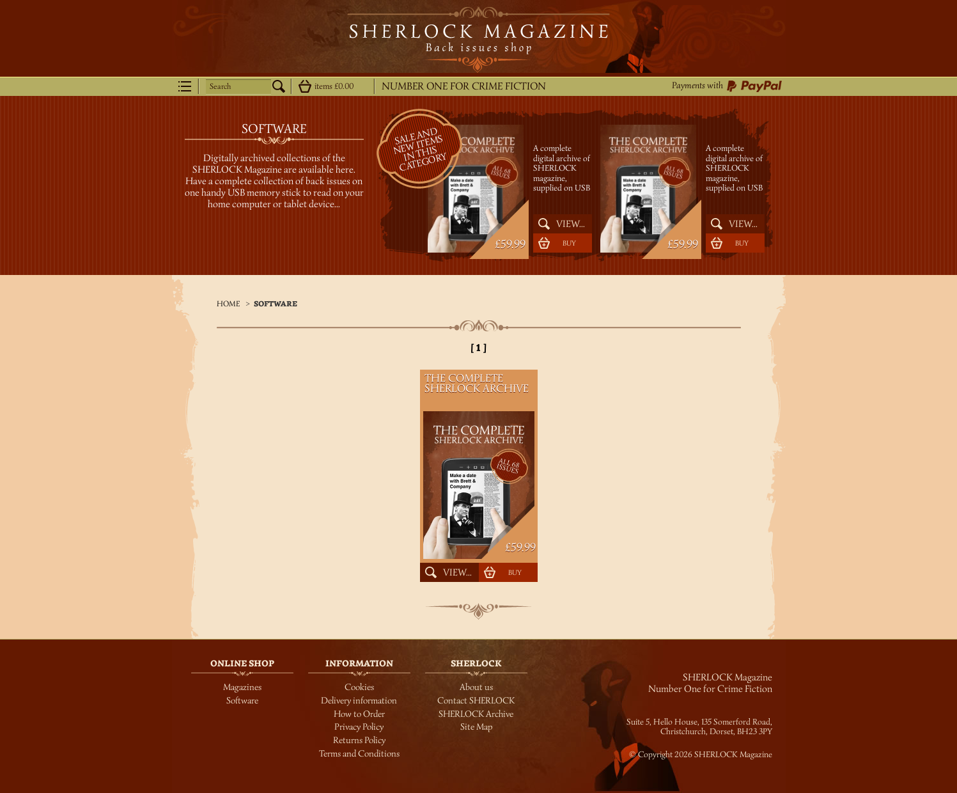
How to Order (359, 714)
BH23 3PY (754, 731)
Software (275, 304)
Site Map (476, 726)
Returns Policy (359, 740)
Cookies (359, 687)
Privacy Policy (359, 726)
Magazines (242, 687)
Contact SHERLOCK (476, 700)
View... (570, 224)
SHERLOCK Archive (476, 714)
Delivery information (359, 700)
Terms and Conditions (359, 753)
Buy (569, 243)
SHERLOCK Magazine (478, 39)
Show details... (305, 86)
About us (476, 687)
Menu (184, 86)
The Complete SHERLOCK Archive (552, 134)
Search (220, 86)
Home (228, 303)
